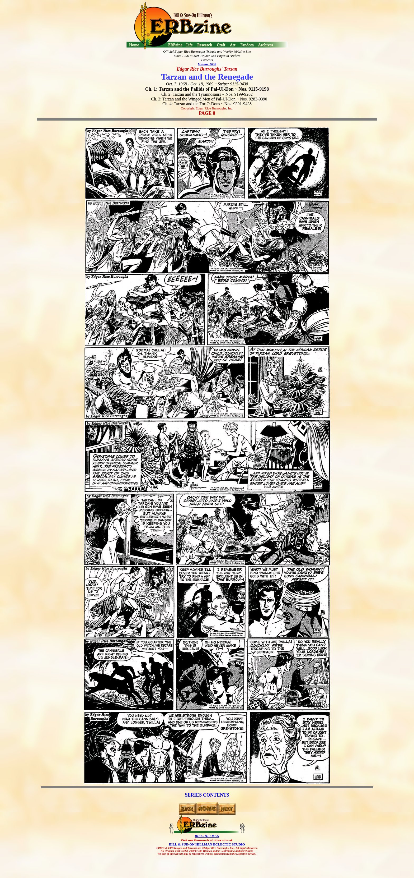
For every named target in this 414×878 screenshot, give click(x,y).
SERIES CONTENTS (207, 795)
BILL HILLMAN (207, 836)
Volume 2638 (207, 64)
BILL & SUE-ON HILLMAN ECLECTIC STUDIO (207, 844)
